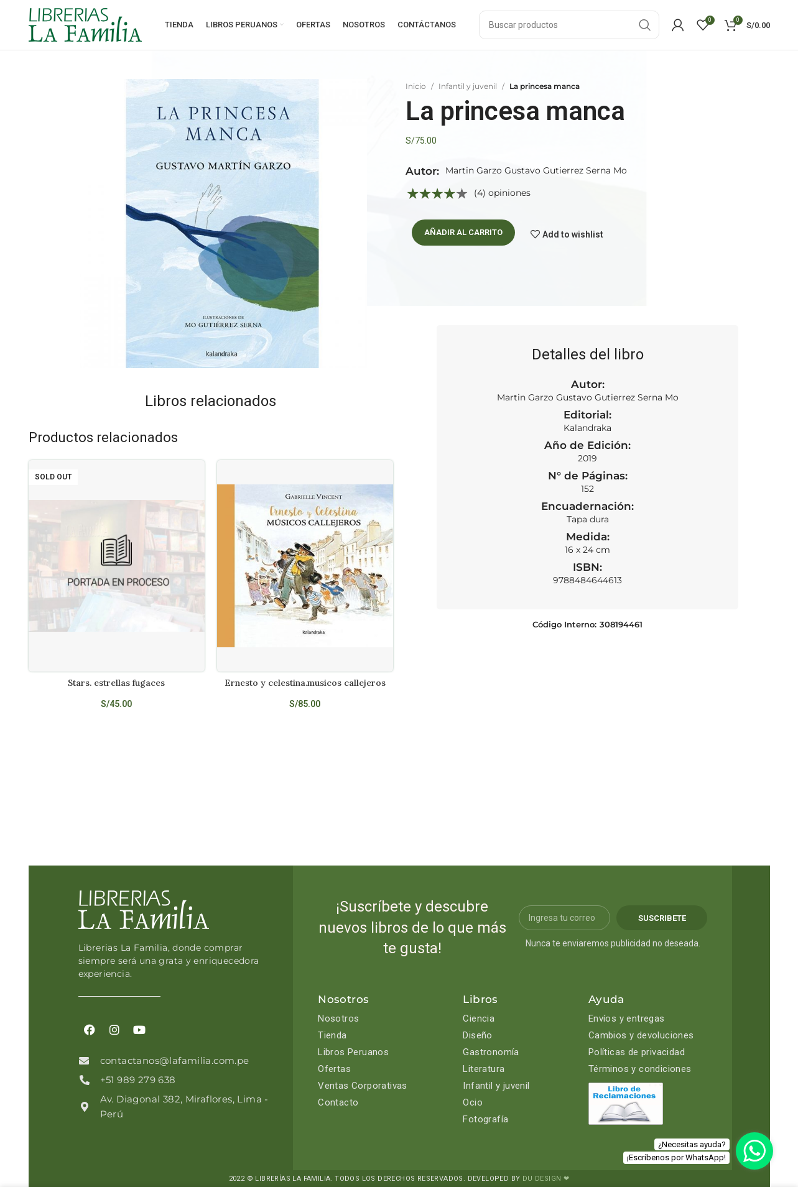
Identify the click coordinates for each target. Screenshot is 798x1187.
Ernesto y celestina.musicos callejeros (305, 682)
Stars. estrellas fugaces (116, 682)
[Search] (569, 25)
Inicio (416, 86)
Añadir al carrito (463, 232)
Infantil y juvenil (467, 86)
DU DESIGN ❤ (545, 1179)
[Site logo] (85, 24)
